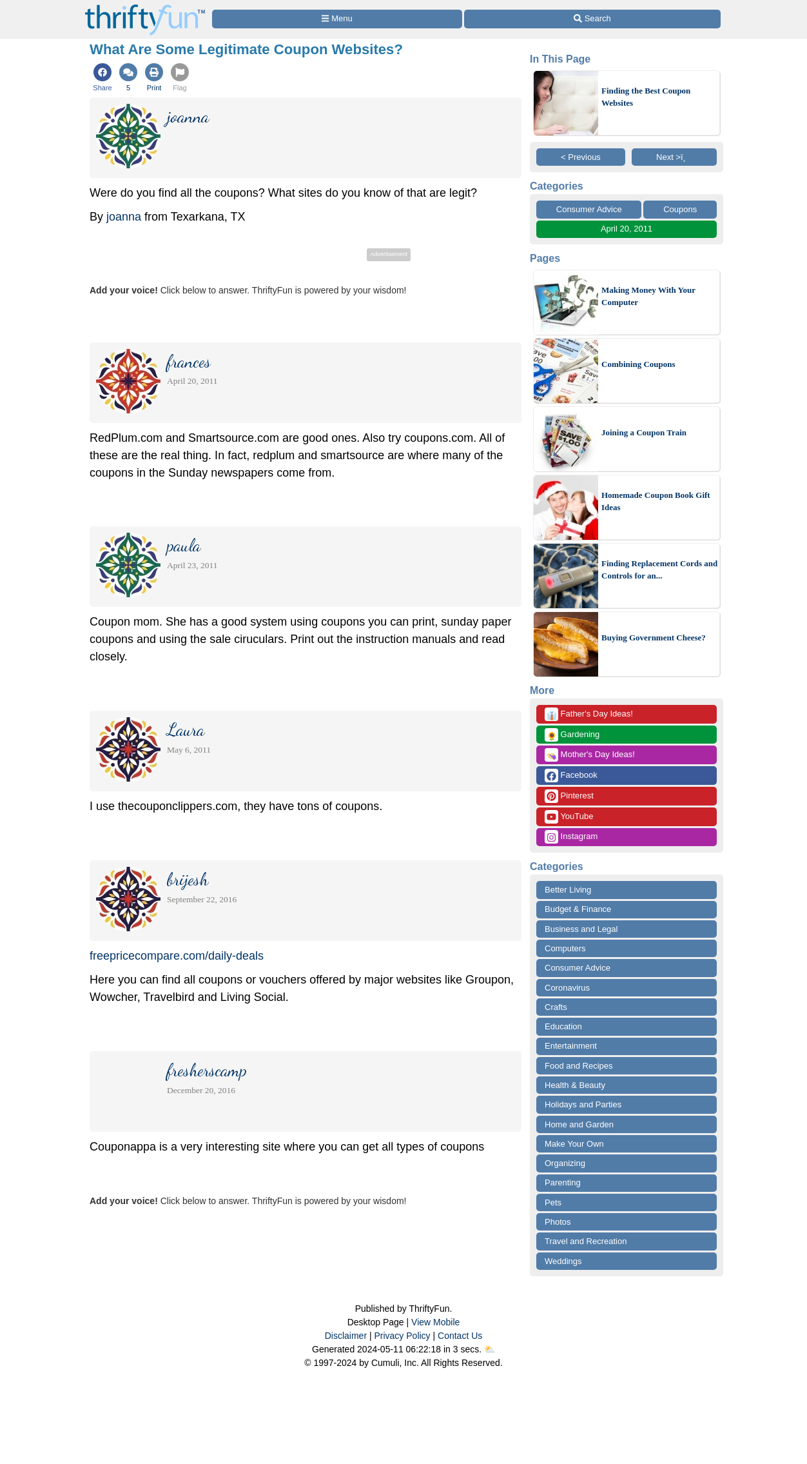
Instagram (571, 837)
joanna (123, 216)
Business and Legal (581, 929)
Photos (557, 1222)
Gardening (572, 735)
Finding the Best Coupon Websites (645, 97)
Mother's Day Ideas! (590, 755)
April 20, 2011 (626, 228)
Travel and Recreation (586, 1241)
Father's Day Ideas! (589, 714)
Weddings (563, 1261)
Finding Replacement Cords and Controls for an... (659, 570)
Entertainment (571, 1046)
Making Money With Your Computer (648, 296)
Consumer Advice (589, 209)
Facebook (571, 775)
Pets (553, 1202)
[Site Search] (592, 19)
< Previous (581, 157)
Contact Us (460, 1335)
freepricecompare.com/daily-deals (177, 955)
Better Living (568, 890)
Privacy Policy (402, 1335)
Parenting (563, 1182)
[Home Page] (145, 7)
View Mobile (435, 1322)
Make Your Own (574, 1144)
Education (563, 1026)
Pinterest (569, 796)
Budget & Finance (578, 909)
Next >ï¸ (674, 157)
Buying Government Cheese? (653, 637)
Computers (565, 948)
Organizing (565, 1163)
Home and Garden (579, 1124)
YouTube (569, 817)
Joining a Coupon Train (643, 432)
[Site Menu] (337, 19)
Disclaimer (346, 1335)
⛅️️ (489, 1349)
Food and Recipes (579, 1066)
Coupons (680, 209)
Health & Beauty (575, 1085)
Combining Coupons (638, 364)
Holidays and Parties (583, 1104)
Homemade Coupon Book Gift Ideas (655, 501)
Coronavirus (567, 988)
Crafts (556, 1007)
